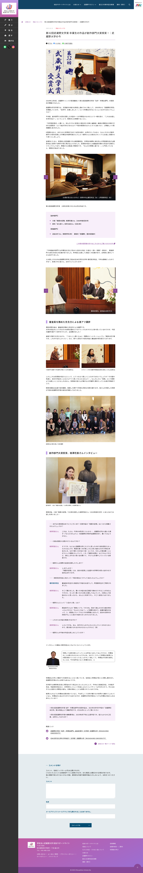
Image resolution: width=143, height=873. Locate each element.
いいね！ (57, 43)
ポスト (49, 43)
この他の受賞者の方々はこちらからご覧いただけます (95, 243)
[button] (46, 177)
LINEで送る (67, 43)
